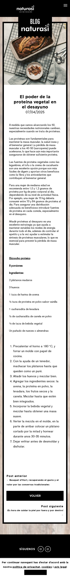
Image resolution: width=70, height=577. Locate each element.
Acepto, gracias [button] (35, 572)
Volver (35, 495)
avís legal (60, 566)
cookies (46, 566)
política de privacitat (26, 566)
